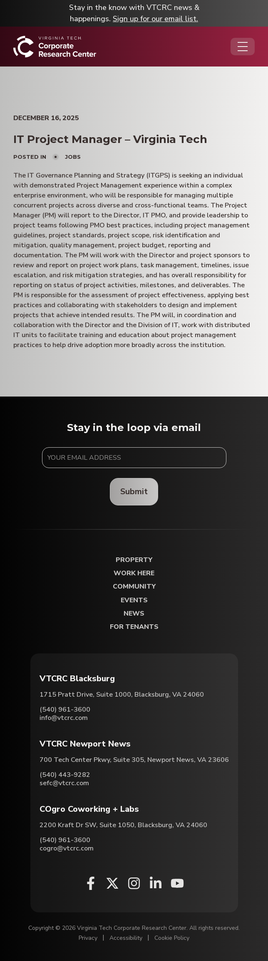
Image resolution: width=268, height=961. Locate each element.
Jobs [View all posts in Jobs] (73, 156)
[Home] (54, 46)
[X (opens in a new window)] (112, 883)
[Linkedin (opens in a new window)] (155, 883)
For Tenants (134, 627)
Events (134, 600)
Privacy (88, 938)
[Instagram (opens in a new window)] (134, 883)
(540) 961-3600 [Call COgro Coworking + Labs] (65, 840)
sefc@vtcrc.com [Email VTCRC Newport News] (64, 783)
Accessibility (125, 938)
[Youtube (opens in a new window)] (177, 883)
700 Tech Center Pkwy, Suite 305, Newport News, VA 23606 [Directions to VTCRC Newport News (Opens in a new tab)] (134, 760)
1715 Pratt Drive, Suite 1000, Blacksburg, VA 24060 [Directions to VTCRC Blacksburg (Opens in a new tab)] (122, 694)
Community (134, 587)
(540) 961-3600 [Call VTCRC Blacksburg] (65, 709)
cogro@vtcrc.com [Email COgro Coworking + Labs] (67, 848)
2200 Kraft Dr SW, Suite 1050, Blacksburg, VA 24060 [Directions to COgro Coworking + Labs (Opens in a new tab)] (123, 825)
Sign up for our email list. (155, 19)
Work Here (134, 573)
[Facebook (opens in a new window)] (91, 883)
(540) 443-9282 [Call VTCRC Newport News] (65, 775)
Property (134, 560)
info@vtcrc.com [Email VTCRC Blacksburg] (64, 718)
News (134, 614)
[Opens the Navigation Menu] (243, 46)
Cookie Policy (171, 938)
